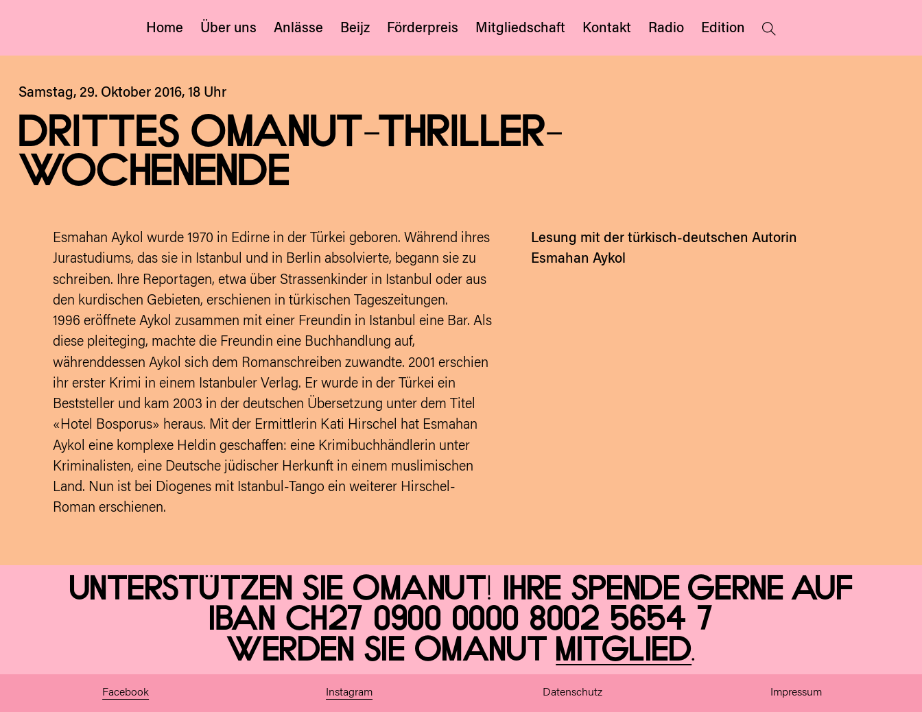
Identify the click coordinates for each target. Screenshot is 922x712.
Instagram (349, 692)
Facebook (125, 692)
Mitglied (624, 650)
